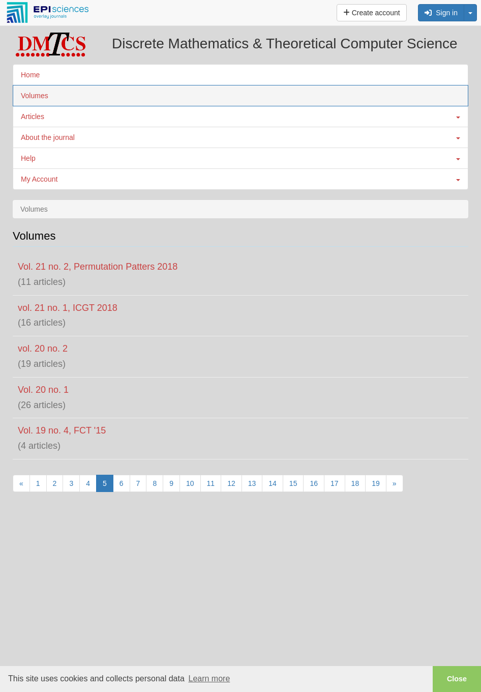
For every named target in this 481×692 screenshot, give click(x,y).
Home (30, 75)
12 (231, 483)
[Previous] (21, 483)
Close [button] (457, 679)
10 (190, 483)
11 (211, 483)
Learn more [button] (209, 678)
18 (355, 483)
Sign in (441, 13)
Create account (371, 13)
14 (272, 483)
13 (252, 483)
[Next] (394, 483)
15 (293, 483)
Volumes (34, 96)
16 (314, 483)
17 (334, 483)
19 (376, 483)
